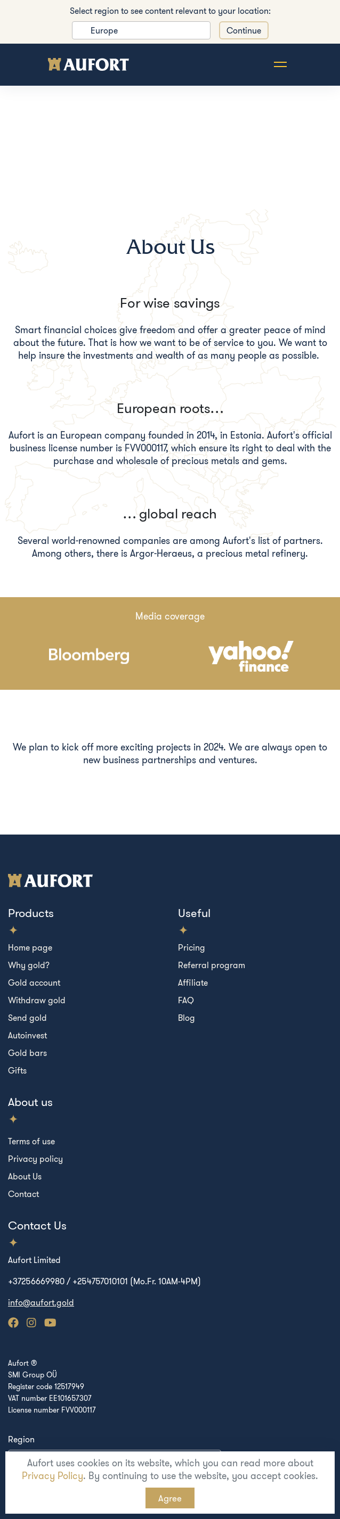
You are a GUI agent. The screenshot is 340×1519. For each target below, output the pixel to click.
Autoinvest (27, 1035)
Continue (243, 30)
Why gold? (29, 965)
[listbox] (141, 30)
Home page (30, 947)
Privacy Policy (52, 1476)
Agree (170, 1498)
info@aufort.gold (41, 1302)
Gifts (17, 1070)
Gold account (34, 982)
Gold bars (27, 1052)
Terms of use (31, 1141)
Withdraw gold (37, 1000)
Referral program (211, 965)
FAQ (186, 1000)
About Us (25, 1176)
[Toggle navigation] (280, 64)
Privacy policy (35, 1158)
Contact (23, 1193)
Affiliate (193, 982)
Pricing (191, 947)
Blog (186, 1017)
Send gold (27, 1017)
